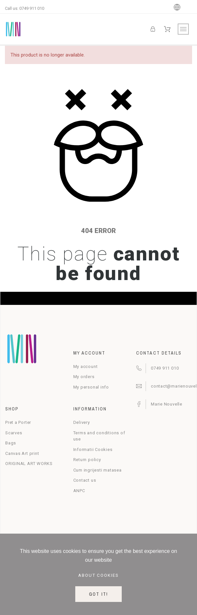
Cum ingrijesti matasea (97, 470)
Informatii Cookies (93, 449)
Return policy (87, 459)
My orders (84, 376)
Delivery (81, 422)
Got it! (98, 594)
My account (85, 366)
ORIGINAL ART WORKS (29, 463)
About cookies (98, 575)
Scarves (13, 432)
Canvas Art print (22, 453)
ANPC (79, 490)
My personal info (91, 387)
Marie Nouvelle (166, 404)
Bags (10, 442)
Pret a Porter (18, 422)
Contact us (84, 480)
